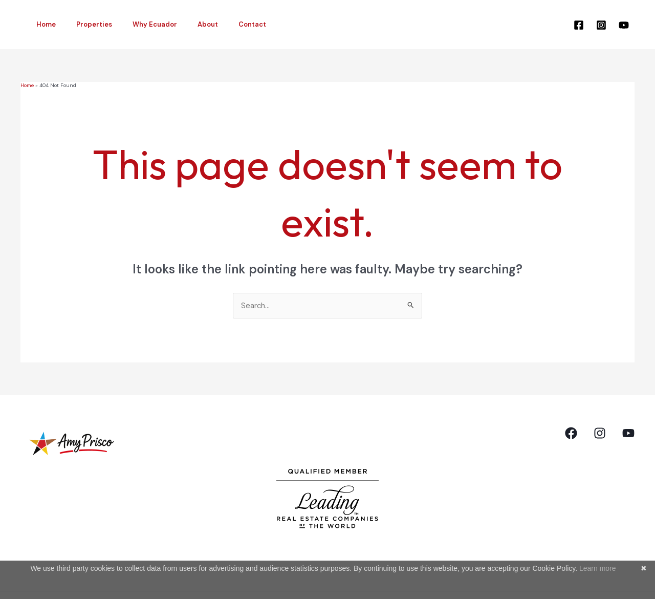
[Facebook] (579, 25)
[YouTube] (624, 25)
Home (42, 24)
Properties (83, 24)
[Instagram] (601, 25)
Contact (220, 24)
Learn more (597, 568)
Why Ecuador (137, 24)
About (182, 24)
